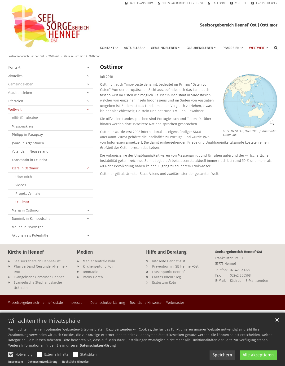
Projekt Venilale (27, 193)
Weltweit (53, 56)
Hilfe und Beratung (166, 252)
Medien (85, 252)
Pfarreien (15, 101)
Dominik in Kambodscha (31, 218)
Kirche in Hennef (26, 252)
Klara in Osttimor (74, 56)
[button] (109, 48)
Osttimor (94, 56)
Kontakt (14, 67)
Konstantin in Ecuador (29, 160)
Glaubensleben (20, 93)
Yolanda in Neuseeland (30, 151)
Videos (20, 185)
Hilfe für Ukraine (25, 118)
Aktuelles (15, 76)
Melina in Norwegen (28, 227)
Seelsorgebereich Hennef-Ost (26, 56)
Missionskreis (22, 126)
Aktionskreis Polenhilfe (30, 235)
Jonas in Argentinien (28, 143)
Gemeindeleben (20, 84)
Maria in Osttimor (26, 210)
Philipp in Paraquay (27, 134)
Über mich (23, 177)
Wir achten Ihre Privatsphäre (44, 333)
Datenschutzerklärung (98, 358)
